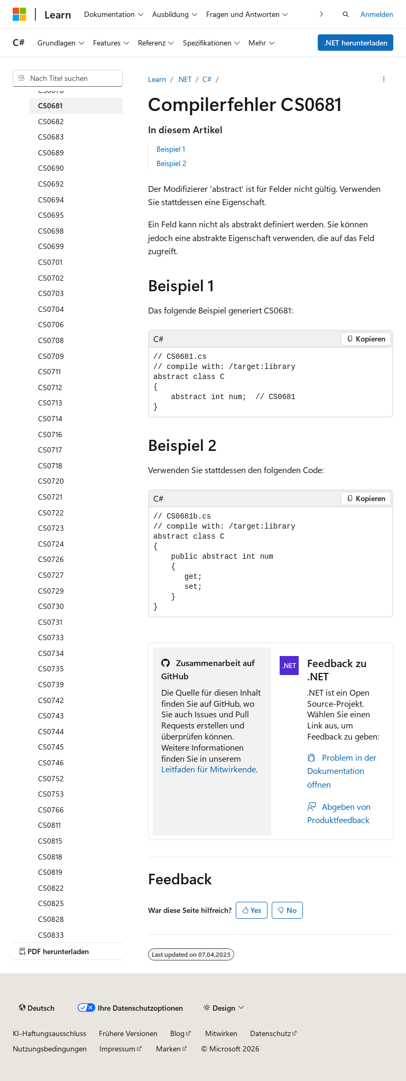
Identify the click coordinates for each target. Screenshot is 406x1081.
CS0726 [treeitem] (51, 559)
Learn (157, 79)
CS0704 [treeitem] (51, 309)
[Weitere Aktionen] (384, 79)
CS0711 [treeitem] (49, 371)
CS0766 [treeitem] (51, 810)
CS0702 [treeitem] (51, 278)
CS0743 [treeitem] (51, 715)
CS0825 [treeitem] (51, 903)
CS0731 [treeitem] (50, 622)
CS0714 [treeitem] (50, 418)
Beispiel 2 (171, 163)
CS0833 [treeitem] (51, 935)
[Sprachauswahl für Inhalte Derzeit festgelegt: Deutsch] (37, 1007)
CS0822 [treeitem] (51, 888)
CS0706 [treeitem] (51, 324)
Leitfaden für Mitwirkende (208, 768)
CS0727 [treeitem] (51, 575)
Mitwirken (221, 1033)
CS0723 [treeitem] (51, 528)
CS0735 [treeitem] (51, 668)
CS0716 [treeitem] (50, 434)
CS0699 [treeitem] (51, 246)
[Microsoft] (19, 14)
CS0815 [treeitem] (50, 841)
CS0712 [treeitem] (50, 387)
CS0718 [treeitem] (50, 465)
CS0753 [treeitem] (51, 794)
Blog (177, 1033)
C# (206, 79)
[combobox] (68, 78)
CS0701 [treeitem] (50, 262)
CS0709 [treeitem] (51, 356)
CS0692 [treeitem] (51, 184)
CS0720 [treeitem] (51, 481)
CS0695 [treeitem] (51, 215)
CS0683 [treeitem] (51, 137)
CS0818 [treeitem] (50, 857)
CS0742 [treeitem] (51, 700)
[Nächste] (321, 14)
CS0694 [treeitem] (51, 200)
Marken (168, 1048)
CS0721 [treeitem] (50, 497)
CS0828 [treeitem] (51, 919)
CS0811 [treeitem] (49, 825)
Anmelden (377, 14)
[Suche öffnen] (345, 14)
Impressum (117, 1048)
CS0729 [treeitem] (51, 591)
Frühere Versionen (128, 1033)
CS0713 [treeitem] (50, 403)
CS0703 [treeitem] (51, 293)
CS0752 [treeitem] (51, 778)
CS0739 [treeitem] (51, 684)
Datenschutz (270, 1033)
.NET (184, 79)
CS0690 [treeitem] (51, 168)
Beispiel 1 (170, 149)
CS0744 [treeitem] (51, 731)
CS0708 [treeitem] (51, 340)
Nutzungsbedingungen (50, 1048)
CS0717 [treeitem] (50, 450)
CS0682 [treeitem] (51, 121)
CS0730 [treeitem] (51, 606)
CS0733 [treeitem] (51, 637)
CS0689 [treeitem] (51, 152)
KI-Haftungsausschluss (49, 1033)
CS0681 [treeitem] (50, 105)
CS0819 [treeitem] (50, 872)
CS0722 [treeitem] (51, 512)
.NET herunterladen (355, 43)
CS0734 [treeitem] (51, 653)
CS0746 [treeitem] (51, 762)
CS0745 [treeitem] (51, 747)
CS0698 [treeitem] (51, 231)
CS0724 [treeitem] (51, 544)
